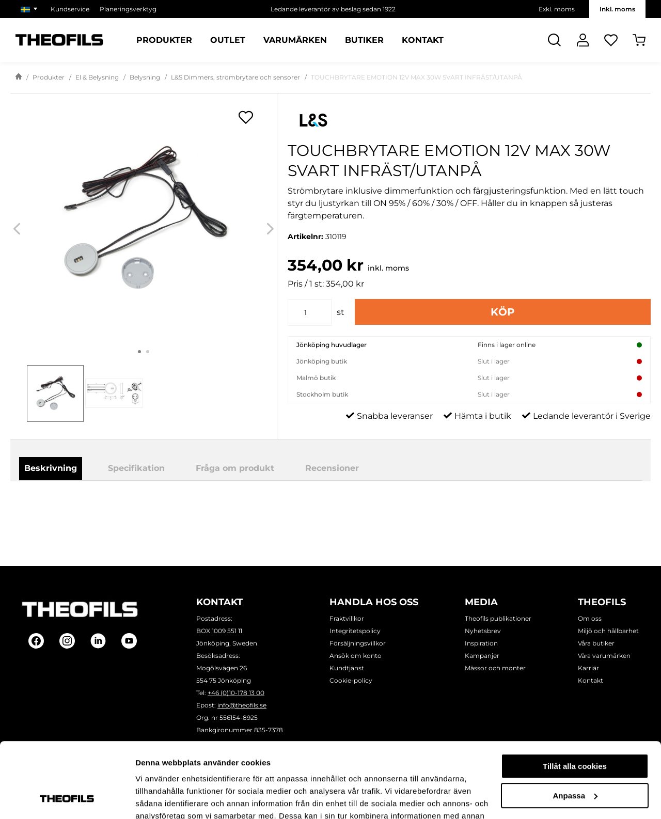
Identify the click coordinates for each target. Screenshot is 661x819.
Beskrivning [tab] (50, 468)
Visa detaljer (158, 798)
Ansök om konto (355, 655)
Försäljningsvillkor (357, 643)
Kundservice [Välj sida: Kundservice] (70, 9)
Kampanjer (482, 655)
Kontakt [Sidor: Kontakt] (423, 40)
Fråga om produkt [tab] (235, 468)
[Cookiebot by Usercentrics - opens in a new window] (67, 799)
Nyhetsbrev (483, 631)
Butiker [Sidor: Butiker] (364, 40)
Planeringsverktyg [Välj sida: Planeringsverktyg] (128, 9)
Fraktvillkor (346, 618)
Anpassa (575, 724)
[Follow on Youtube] (129, 641)
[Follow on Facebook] (36, 641)
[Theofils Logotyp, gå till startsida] (59, 40)
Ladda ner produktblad (383, 509)
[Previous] (16, 229)
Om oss (590, 618)
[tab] (55, 393)
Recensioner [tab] (332, 468)
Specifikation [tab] (136, 468)
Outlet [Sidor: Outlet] (227, 40)
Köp (503, 312)
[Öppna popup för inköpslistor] (245, 117)
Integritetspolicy (355, 631)
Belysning (145, 77)
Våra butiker (596, 643)
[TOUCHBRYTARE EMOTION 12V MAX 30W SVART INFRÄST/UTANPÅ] (143, 219)
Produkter (49, 77)
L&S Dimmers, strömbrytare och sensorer (235, 77)
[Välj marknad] (30, 9)
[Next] (270, 229)
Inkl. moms (617, 9)
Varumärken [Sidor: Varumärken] (295, 40)
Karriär (588, 668)
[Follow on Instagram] (67, 641)
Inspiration (481, 643)
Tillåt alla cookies (575, 695)
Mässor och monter (495, 668)
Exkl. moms (557, 9)
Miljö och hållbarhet (608, 631)
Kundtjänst (346, 668)
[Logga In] (582, 40)
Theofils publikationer (498, 618)
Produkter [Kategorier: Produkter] (164, 40)
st (340, 312)
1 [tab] (139, 352)
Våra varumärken (604, 655)
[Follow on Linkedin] (98, 641)
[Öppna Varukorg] (639, 40)
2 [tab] (148, 352)
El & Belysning (97, 77)
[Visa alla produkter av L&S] (469, 120)
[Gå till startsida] (18, 77)
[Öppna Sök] (554, 40)
